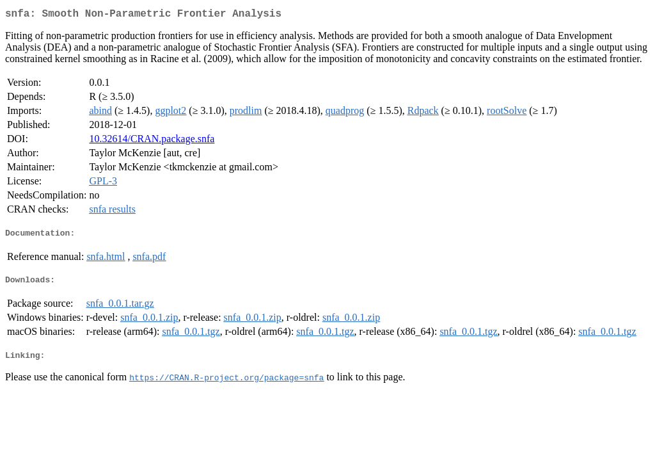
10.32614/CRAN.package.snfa (151, 141)
